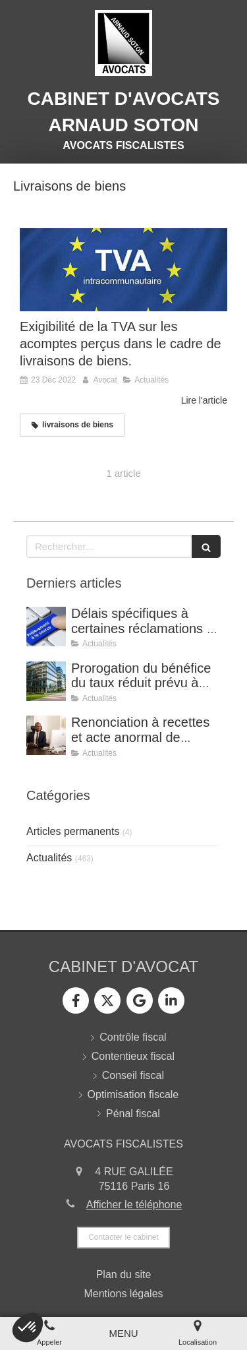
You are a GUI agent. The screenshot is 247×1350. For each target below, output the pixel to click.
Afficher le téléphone (134, 1204)
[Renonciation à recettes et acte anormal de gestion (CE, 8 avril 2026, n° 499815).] (46, 735)
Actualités (49, 857)
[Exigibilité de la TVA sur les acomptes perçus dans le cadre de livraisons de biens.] (123, 269)
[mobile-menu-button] (123, 1333)
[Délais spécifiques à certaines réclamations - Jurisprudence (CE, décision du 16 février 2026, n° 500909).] (46, 626)
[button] (27, 1327)
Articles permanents (72, 831)
